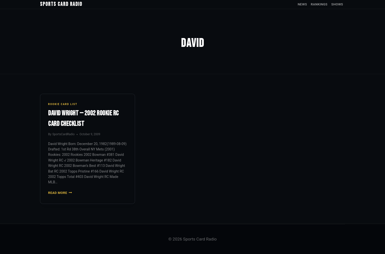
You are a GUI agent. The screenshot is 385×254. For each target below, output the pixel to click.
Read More (60, 193)
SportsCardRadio (63, 134)
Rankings (319, 4)
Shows (337, 4)
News (302, 4)
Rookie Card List (62, 104)
